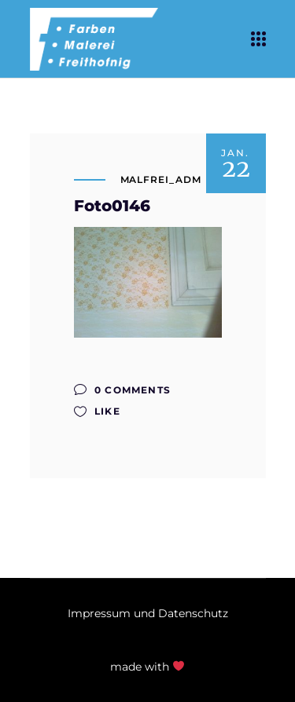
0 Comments (122, 390)
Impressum (99, 613)
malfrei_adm (161, 179)
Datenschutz (193, 613)
